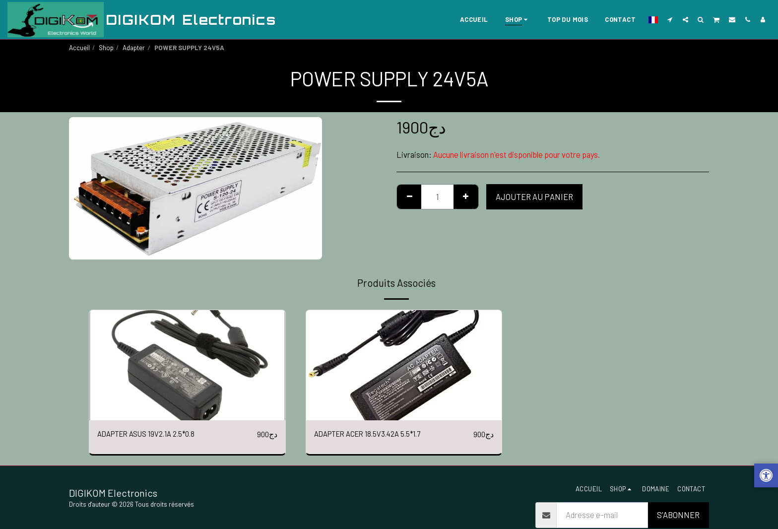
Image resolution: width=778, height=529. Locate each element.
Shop (106, 48)
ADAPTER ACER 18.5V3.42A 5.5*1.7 (374, 434)
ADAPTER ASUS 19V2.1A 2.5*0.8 (152, 434)
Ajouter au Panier (534, 196)
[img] (187, 365)
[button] (670, 19)
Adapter (134, 48)
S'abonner (678, 516)
